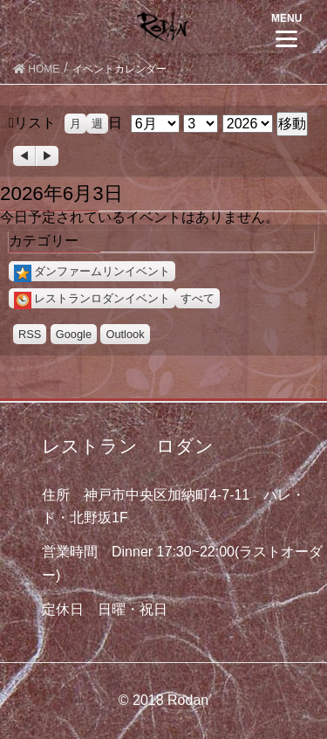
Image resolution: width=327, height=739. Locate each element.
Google (74, 334)
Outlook (125, 334)
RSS (29, 334)
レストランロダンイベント (92, 298)
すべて (198, 298)
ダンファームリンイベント (92, 271)
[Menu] (286, 28)
